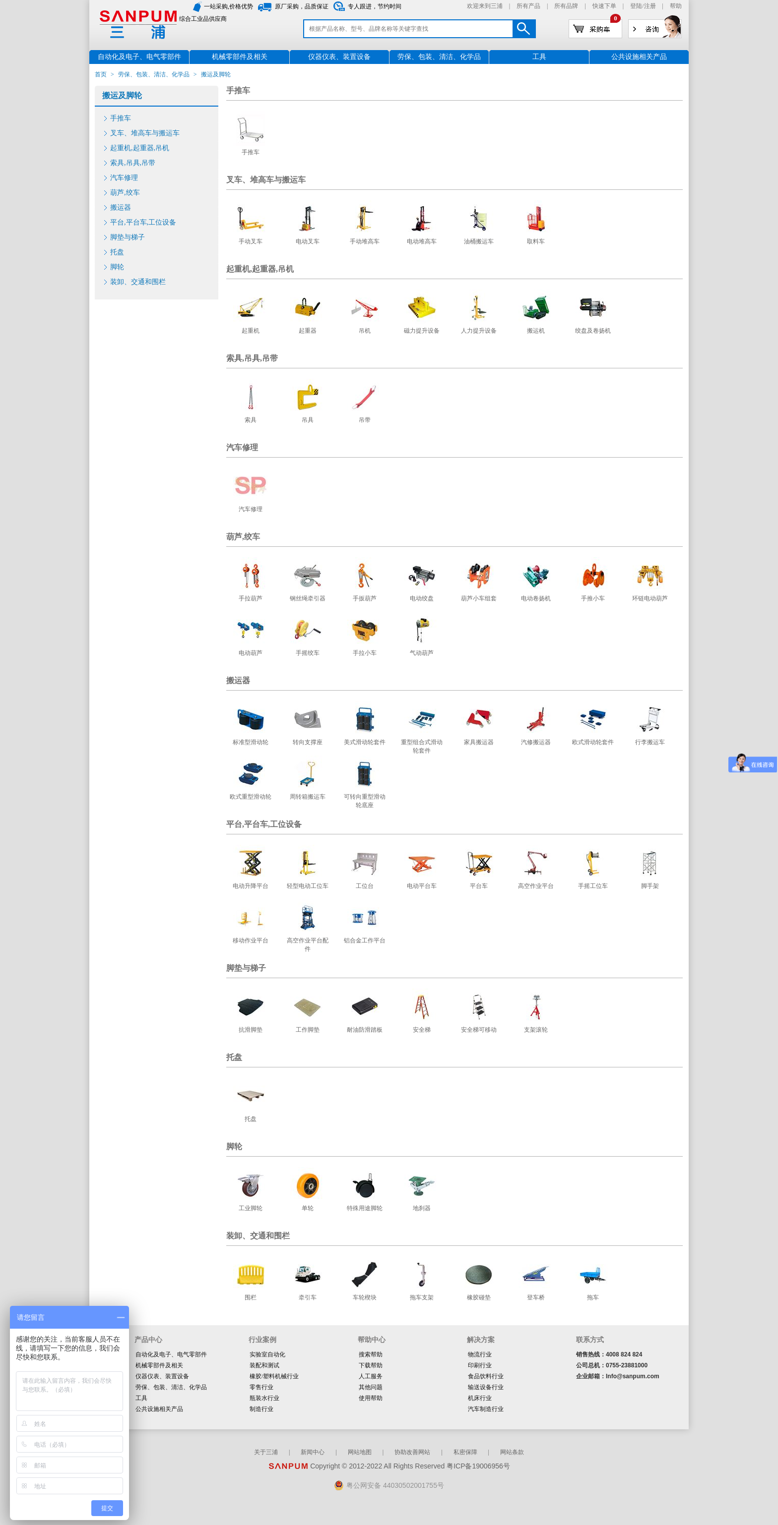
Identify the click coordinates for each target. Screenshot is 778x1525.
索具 (251, 419)
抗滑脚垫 (250, 1029)
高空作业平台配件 (307, 944)
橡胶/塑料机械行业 (274, 1376)
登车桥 (536, 1297)
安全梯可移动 (479, 1029)
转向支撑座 (308, 742)
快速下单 (604, 5)
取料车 (536, 241)
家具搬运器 (479, 742)
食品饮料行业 (486, 1376)
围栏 (251, 1297)
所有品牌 (566, 5)
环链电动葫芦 (650, 598)
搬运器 (120, 207)
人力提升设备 (479, 330)
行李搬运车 (650, 742)
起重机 (250, 330)
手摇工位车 (593, 885)
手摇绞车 (308, 652)
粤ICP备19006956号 (478, 1466)
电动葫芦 (250, 652)
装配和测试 (264, 1365)
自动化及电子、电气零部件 (171, 1354)
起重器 (308, 330)
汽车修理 (124, 177)
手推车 (120, 118)
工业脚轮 (250, 1208)
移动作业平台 (250, 940)
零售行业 (261, 1387)
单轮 (308, 1208)
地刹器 (422, 1208)
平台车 (479, 885)
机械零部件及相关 (159, 1365)
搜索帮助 (371, 1354)
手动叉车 (250, 241)
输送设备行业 (486, 1387)
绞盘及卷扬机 (593, 330)
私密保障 (465, 1452)
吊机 (365, 330)
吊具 (308, 419)
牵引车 (308, 1297)
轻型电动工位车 (307, 885)
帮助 (676, 5)
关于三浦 (266, 1452)
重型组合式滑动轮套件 (422, 746)
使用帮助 (371, 1398)
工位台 (365, 885)
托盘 (117, 252)
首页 (101, 74)
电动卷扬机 (536, 598)
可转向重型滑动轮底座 (365, 801)
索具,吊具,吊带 (132, 163)
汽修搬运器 (536, 742)
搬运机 (536, 330)
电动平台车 (422, 885)
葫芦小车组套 (479, 598)
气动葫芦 (422, 652)
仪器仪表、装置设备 (162, 1376)
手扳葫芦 (365, 598)
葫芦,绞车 (125, 192)
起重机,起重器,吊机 (139, 148)
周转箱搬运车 (307, 796)
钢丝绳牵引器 (307, 598)
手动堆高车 (365, 241)
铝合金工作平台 (365, 940)
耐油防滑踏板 (365, 1029)
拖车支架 (422, 1297)
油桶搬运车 (479, 241)
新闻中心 (312, 1452)
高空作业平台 (536, 885)
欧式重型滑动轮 (250, 796)
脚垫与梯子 (127, 237)
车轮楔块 (365, 1297)
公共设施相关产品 (159, 1409)
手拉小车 (365, 652)
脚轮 (117, 267)
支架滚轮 (536, 1029)
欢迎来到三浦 (485, 5)
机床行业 (480, 1398)
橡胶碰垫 (479, 1297)
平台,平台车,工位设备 (143, 222)
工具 (141, 1398)
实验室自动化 (267, 1354)
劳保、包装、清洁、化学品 (154, 74)
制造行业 (261, 1409)
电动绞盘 (422, 598)
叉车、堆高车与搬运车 (145, 133)
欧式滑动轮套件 (593, 742)
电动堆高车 (422, 241)
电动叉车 (308, 241)
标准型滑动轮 (250, 742)
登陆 (636, 5)
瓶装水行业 (264, 1398)
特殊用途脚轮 (365, 1208)
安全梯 (422, 1029)
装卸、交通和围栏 (138, 282)
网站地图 (360, 1452)
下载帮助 (371, 1365)
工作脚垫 (308, 1029)
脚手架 (650, 885)
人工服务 (371, 1376)
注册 (650, 5)
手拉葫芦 (250, 598)
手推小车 (593, 598)
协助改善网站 (412, 1452)
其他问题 (371, 1387)
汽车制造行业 (486, 1409)
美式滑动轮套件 (365, 742)
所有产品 (528, 5)
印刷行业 (480, 1365)
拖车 (593, 1297)
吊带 (365, 419)
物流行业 (480, 1354)
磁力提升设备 (422, 330)
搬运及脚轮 (122, 95)
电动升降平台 (250, 885)
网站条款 (512, 1452)
